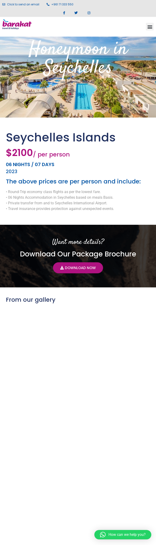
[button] (150, 26)
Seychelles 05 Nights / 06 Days (29, 389)
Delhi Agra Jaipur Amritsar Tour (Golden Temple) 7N (120, 392)
